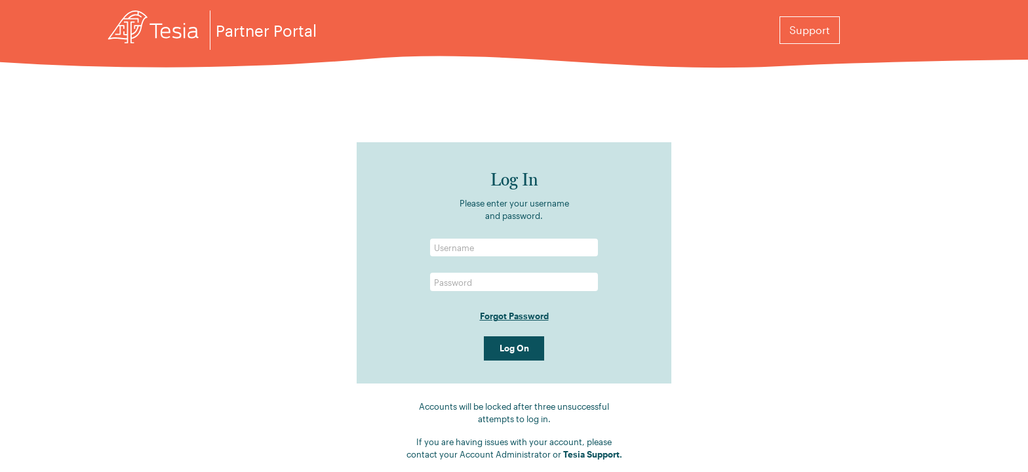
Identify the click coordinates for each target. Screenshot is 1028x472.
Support (809, 30)
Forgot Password (514, 316)
